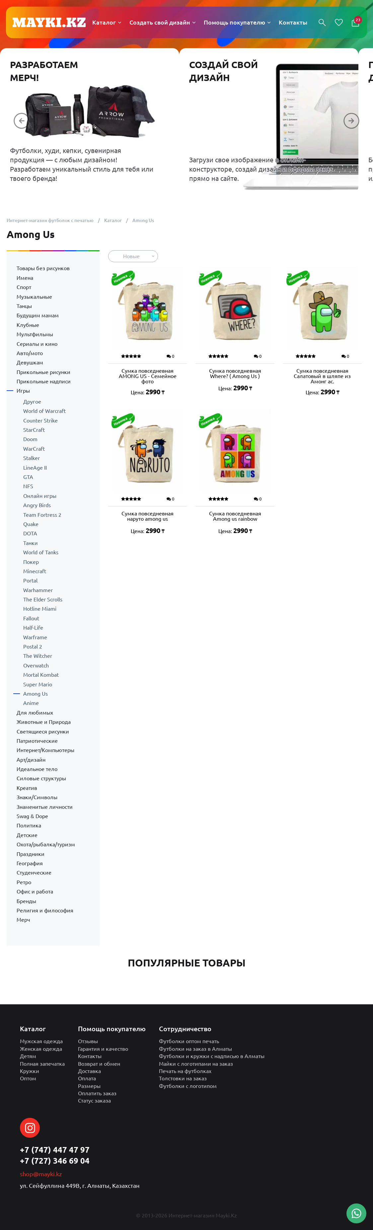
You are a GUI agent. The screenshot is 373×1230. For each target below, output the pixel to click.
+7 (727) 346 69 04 (55, 1160)
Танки (30, 543)
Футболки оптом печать (189, 1041)
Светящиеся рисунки (43, 731)
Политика (29, 825)
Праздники (30, 854)
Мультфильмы (35, 334)
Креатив (27, 788)
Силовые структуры (41, 778)
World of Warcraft (44, 411)
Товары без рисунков (43, 268)
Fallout (31, 618)
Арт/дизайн (31, 760)
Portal (30, 580)
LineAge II (35, 468)
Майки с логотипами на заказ (196, 1064)
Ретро (24, 882)
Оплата (87, 1078)
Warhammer (38, 590)
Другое (32, 402)
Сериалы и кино (37, 344)
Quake (30, 524)
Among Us (35, 694)
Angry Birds (37, 505)
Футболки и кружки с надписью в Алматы (211, 1056)
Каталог (113, 220)
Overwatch (36, 665)
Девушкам (30, 362)
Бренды (26, 901)
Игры (23, 391)
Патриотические (37, 741)
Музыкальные (34, 297)
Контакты (90, 1056)
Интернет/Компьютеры (45, 750)
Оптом (28, 1078)
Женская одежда (41, 1049)
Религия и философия (45, 910)
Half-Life (33, 628)
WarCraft (34, 449)
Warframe (35, 637)
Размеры (89, 1086)
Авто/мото (30, 353)
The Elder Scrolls (42, 599)
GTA (28, 477)
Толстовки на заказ (183, 1078)
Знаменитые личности (45, 807)
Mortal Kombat (41, 675)
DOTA (30, 533)
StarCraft (34, 430)
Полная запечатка (42, 1064)
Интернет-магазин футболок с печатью (50, 220)
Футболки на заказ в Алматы (195, 1049)
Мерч (23, 920)
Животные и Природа (44, 722)
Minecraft (34, 571)
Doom (30, 439)
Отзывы (88, 1041)
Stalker (31, 458)
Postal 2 (32, 647)
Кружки (29, 1071)
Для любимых (35, 713)
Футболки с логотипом (188, 1086)
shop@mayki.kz (41, 1174)
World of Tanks (40, 552)
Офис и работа (35, 891)
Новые (131, 256)
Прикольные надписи (44, 381)
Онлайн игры (39, 496)
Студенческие (34, 873)
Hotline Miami (39, 609)
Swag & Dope (32, 816)
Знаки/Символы (37, 797)
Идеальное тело (37, 769)
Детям (28, 1056)
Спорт (24, 287)
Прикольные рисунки (43, 372)
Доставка (89, 1071)
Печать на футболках (185, 1071)
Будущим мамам (38, 315)
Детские (27, 835)
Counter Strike (40, 420)
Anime (31, 703)
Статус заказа (94, 1101)
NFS (28, 486)
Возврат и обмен (99, 1064)
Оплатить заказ (97, 1093)
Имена (25, 278)
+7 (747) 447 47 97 (55, 1149)
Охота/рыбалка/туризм (46, 844)
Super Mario (37, 684)
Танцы (24, 306)
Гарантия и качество (103, 1049)
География (30, 863)
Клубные (28, 325)
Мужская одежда (41, 1041)
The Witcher (37, 656)
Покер (31, 562)
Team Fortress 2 (42, 515)
